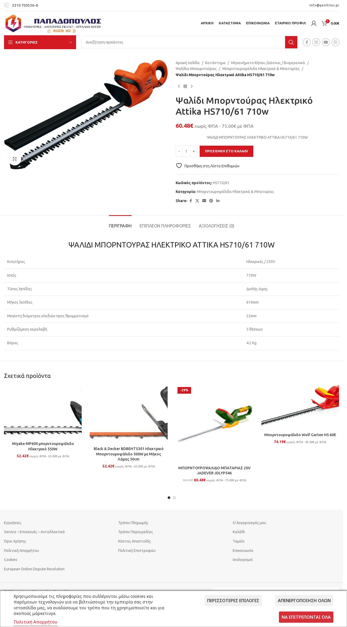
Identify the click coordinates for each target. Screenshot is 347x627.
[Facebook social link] (307, 42)
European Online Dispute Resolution (34, 569)
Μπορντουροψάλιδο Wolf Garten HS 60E (300, 435)
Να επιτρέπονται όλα (306, 617)
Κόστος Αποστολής (134, 541)
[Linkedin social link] (218, 200)
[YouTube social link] (326, 42)
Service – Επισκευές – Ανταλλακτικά (34, 532)
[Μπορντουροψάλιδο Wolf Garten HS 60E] (300, 407)
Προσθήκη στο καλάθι (226, 151)
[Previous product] (179, 86)
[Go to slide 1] (169, 497)
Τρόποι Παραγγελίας (135, 532)
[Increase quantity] (193, 151)
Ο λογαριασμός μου (249, 523)
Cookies (10, 560)
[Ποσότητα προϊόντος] (186, 151)
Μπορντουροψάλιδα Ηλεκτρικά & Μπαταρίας (261, 69)
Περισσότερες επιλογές (233, 600)
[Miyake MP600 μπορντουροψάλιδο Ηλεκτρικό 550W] (43, 412)
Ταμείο (239, 541)
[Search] (189, 42)
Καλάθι (239, 532)
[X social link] (197, 200)
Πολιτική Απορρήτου (21, 550)
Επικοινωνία (243, 550)
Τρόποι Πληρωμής (133, 523)
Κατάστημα (215, 63)
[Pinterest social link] (211, 200)
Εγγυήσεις (12, 523)
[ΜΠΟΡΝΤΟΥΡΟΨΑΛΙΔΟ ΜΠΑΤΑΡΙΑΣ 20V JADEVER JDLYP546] (214, 424)
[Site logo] (53, 23)
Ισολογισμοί (243, 560)
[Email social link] (204, 200)
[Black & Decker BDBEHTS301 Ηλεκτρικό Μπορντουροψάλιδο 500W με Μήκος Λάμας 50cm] (128, 414)
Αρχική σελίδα (188, 63)
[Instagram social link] (316, 42)
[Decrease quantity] (179, 151)
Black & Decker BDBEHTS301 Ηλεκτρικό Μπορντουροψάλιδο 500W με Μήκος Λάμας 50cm (129, 454)
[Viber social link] (336, 42)
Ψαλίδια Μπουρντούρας (196, 69)
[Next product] (191, 86)
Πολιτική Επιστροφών (137, 550)
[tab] (120, 223)
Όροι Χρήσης (15, 541)
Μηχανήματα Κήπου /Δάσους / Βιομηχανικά (268, 63)
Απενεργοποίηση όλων (304, 600)
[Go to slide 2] (174, 497)
